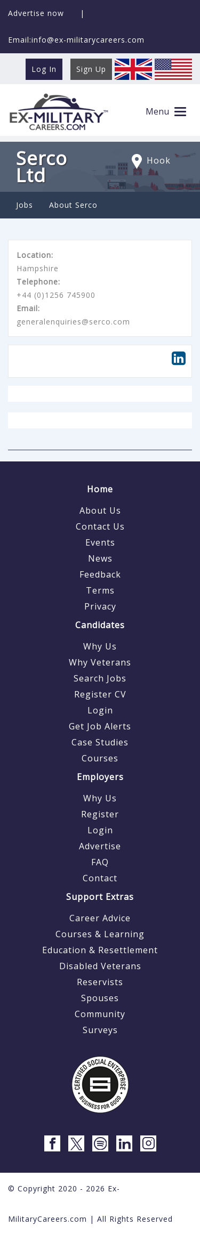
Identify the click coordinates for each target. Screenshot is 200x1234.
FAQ (100, 862)
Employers (100, 777)
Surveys (100, 1030)
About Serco (73, 205)
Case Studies (100, 742)
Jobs (24, 205)
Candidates (100, 625)
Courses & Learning (100, 934)
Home (100, 489)
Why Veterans (100, 662)
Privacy (100, 606)
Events (100, 542)
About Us (100, 510)
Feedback (100, 574)
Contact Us (100, 526)
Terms (100, 590)
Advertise (100, 846)
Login (100, 710)
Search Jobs (100, 678)
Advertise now (36, 13)
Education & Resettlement (100, 950)
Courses (100, 758)
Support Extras (100, 897)
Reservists (100, 982)
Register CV (100, 694)
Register (100, 814)
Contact (100, 878)
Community (100, 1014)
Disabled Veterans (100, 966)
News (100, 558)
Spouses (100, 998)
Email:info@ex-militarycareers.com (76, 40)
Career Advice (100, 918)
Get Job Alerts (100, 726)
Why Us (100, 646)
